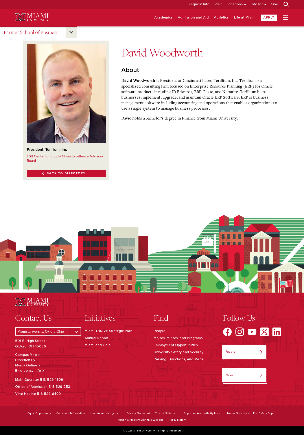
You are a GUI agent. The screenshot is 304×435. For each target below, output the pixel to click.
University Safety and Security (178, 352)
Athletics (221, 17)
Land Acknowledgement (106, 413)
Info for (257, 4)
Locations (235, 4)
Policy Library (177, 419)
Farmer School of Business (31, 32)
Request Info (198, 4)
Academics (163, 17)
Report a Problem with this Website (141, 419)
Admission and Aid (193, 17)
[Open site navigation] (285, 17)
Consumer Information (70, 413)
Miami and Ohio (98, 345)
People (159, 331)
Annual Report (97, 338)
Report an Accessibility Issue (202, 413)
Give (274, 4)
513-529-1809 (51, 379)
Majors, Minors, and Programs (178, 338)
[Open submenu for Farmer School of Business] (71, 32)
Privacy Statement (138, 413)
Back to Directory (66, 173)
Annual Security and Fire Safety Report (251, 413)
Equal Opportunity (39, 413)
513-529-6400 (49, 394)
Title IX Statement (167, 413)
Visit (218, 4)
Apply (268, 17)
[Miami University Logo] (32, 17)
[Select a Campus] (48, 331)
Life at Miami (245, 17)
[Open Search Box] (286, 4)
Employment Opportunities (176, 345)
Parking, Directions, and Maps (178, 359)
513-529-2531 (60, 387)
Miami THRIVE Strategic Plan (109, 331)
